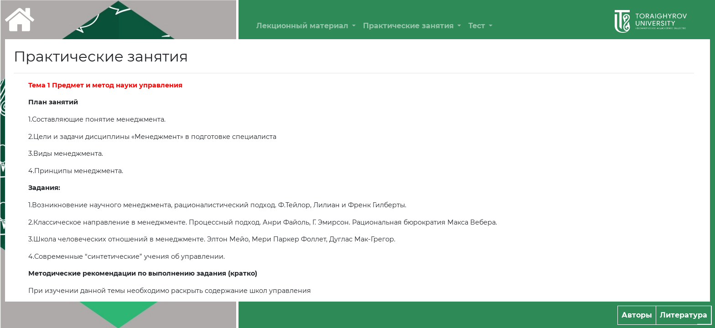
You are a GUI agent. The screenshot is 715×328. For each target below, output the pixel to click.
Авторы (637, 315)
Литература (683, 315)
